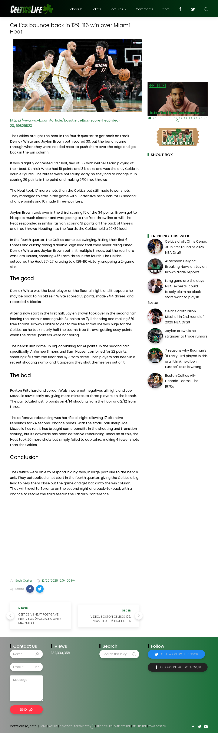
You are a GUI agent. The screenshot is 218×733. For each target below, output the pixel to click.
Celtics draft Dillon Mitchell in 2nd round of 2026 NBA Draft (184, 316)
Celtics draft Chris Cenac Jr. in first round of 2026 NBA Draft (186, 247)
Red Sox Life (104, 726)
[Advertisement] (74, 541)
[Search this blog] (119, 654)
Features (118, 9)
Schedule (76, 9)
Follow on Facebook (180, 667)
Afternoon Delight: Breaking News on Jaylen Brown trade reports (186, 266)
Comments (144, 9)
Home (43, 726)
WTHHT (53, 726)
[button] (30, 589)
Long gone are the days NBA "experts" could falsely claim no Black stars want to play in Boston (176, 291)
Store (166, 9)
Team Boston (157, 726)
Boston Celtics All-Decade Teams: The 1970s (181, 381)
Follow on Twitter (178, 654)
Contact (65, 726)
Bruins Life (139, 726)
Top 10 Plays (82, 726)
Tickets (96, 9)
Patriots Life (122, 726)
